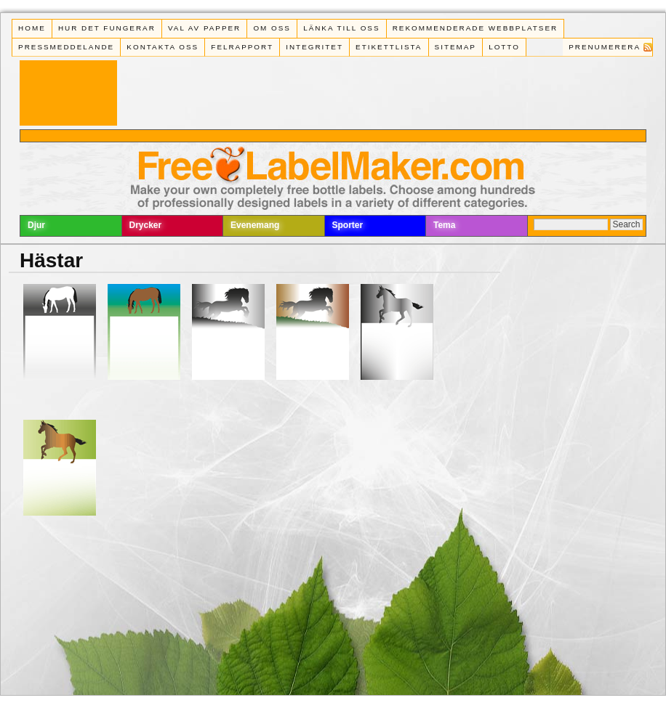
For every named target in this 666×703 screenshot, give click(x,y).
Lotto (504, 47)
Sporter (348, 225)
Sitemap (455, 47)
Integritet (314, 47)
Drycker (145, 225)
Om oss (272, 28)
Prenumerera (605, 47)
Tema (444, 225)
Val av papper (204, 28)
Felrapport (242, 47)
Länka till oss (341, 28)
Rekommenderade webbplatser (475, 28)
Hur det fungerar (107, 28)
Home (32, 28)
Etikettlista (389, 47)
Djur (36, 225)
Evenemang (254, 225)
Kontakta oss (162, 47)
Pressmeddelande (66, 47)
